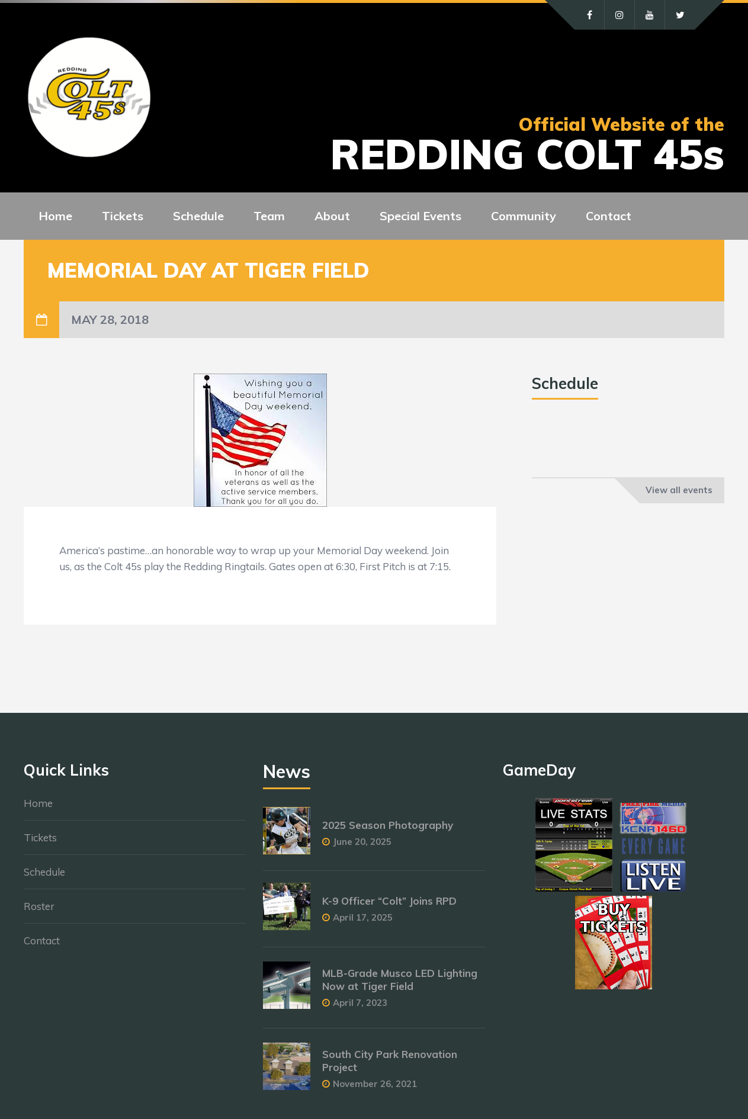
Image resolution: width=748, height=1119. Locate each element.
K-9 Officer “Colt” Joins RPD (389, 901)
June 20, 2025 (362, 841)
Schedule (44, 872)
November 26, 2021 (375, 1083)
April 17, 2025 (363, 917)
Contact (42, 940)
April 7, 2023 (360, 1002)
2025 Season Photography (387, 825)
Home (38, 803)
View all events (679, 490)
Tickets (40, 837)
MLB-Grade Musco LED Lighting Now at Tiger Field (399, 979)
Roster (39, 906)
